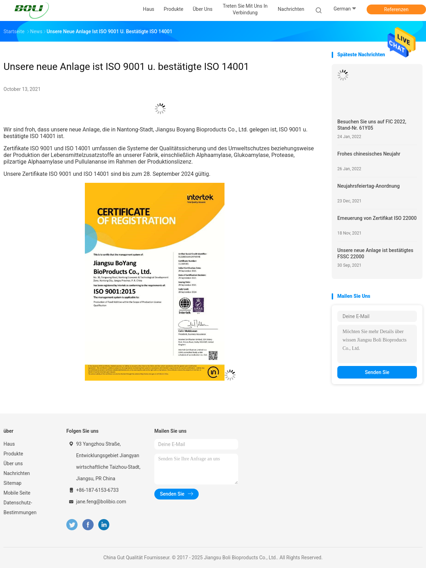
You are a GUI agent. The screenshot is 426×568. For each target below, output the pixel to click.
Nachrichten (16, 473)
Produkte (13, 453)
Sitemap (12, 483)
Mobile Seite (16, 493)
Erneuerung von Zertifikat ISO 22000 (377, 218)
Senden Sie (377, 372)
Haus (9, 444)
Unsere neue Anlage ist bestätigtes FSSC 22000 (375, 253)
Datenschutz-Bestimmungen (19, 507)
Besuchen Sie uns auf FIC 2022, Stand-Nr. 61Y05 (371, 125)
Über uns (13, 463)
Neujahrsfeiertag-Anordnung (368, 186)
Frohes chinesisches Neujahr (368, 154)
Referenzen (396, 9)
